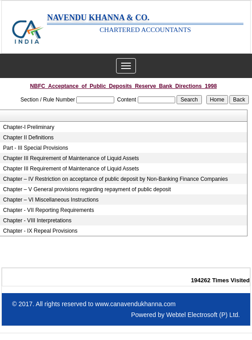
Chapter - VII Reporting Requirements (48, 210)
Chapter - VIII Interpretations (37, 220)
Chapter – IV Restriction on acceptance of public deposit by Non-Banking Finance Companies (115, 179)
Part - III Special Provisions (35, 148)
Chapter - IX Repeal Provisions (40, 231)
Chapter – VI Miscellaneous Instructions (50, 200)
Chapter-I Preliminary (28, 127)
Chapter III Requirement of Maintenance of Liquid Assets (71, 158)
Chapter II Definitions (28, 137)
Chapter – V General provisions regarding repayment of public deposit (87, 189)
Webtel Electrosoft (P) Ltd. (203, 314)
